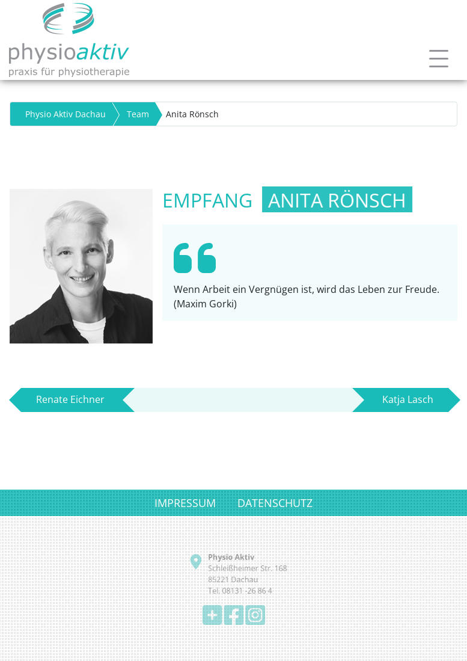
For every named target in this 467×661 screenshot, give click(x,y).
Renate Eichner (70, 399)
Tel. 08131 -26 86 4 (239, 590)
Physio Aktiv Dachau (65, 114)
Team (138, 114)
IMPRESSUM (185, 503)
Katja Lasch (407, 399)
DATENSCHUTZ (275, 503)
